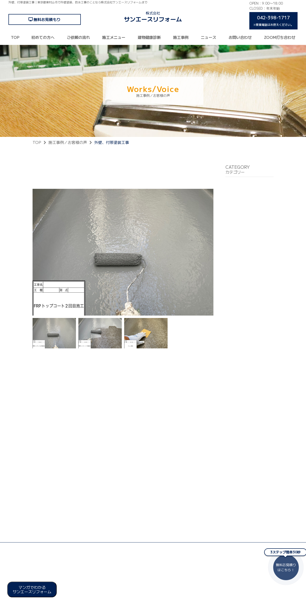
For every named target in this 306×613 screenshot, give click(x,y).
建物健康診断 (149, 37)
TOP (15, 37)
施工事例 (181, 37)
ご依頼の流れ (78, 37)
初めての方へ (42, 37)
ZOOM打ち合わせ (279, 37)
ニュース (208, 37)
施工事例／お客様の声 (67, 142)
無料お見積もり (47, 19)
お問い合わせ (240, 37)
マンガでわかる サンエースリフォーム (32, 589)
